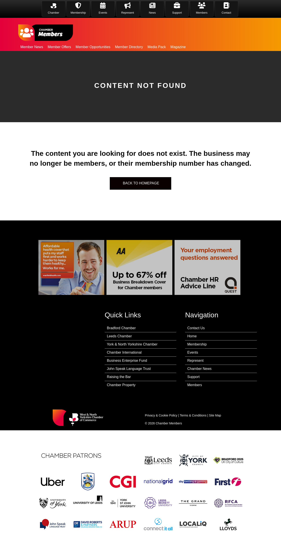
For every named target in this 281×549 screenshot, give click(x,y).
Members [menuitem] (194, 385)
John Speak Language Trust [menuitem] (129, 369)
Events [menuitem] (192, 352)
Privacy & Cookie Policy (161, 415)
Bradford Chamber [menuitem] (121, 328)
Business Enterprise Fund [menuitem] (127, 360)
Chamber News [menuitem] (199, 369)
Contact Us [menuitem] (196, 328)
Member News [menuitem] (31, 47)
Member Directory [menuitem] (129, 47)
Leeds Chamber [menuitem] (119, 336)
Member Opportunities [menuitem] (93, 47)
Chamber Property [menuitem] (121, 385)
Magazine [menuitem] (178, 47)
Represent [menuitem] (195, 360)
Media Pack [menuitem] (157, 47)
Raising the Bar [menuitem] (119, 377)
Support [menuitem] (193, 377)
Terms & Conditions (193, 415)
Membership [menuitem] (197, 344)
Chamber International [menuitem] (124, 352)
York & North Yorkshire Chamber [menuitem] (132, 344)
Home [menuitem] (192, 336)
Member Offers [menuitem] (59, 47)
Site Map (215, 415)
